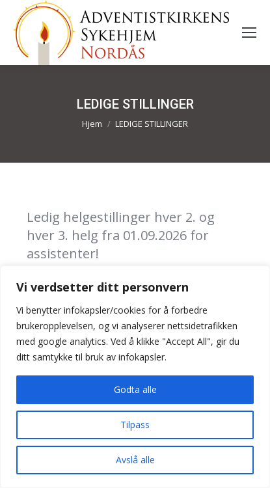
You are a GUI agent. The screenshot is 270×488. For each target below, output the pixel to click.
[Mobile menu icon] (249, 32)
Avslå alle (135, 460)
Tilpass (135, 424)
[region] (135, 376)
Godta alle (135, 389)
